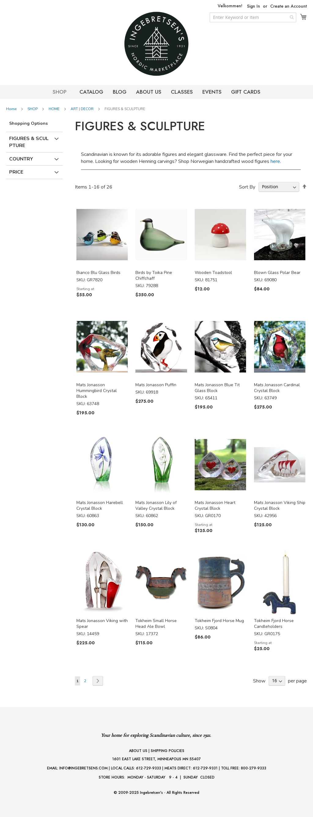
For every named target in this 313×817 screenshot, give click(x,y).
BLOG (120, 91)
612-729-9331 (205, 768)
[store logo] (156, 43)
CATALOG (91, 91)
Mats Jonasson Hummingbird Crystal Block (96, 390)
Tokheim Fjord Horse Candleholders (274, 623)
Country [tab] (21, 159)
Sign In (253, 6)
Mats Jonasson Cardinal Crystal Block (277, 388)
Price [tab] (16, 172)
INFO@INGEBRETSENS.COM (83, 768)
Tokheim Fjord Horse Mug (219, 621)
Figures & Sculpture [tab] (29, 142)
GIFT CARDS (245, 91)
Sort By (247, 186)
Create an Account (288, 6)
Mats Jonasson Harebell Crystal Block (99, 505)
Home (11, 108)
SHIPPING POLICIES (167, 751)
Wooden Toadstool (213, 272)
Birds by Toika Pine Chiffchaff (153, 275)
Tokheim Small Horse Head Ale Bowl (156, 623)
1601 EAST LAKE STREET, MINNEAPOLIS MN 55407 (156, 759)
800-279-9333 (253, 768)
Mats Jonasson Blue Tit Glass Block (217, 388)
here (275, 161)
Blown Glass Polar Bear (277, 272)
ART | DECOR (82, 108)
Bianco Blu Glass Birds (98, 272)
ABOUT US (148, 91)
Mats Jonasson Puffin (155, 385)
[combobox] (253, 17)
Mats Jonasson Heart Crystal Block (215, 505)
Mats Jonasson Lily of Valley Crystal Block (156, 505)
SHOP (60, 91)
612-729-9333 (148, 768)
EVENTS (212, 91)
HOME (55, 108)
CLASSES (182, 91)
